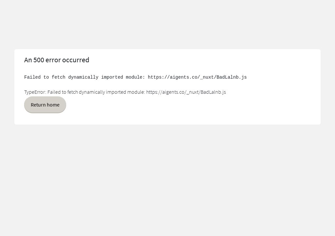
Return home (45, 104)
